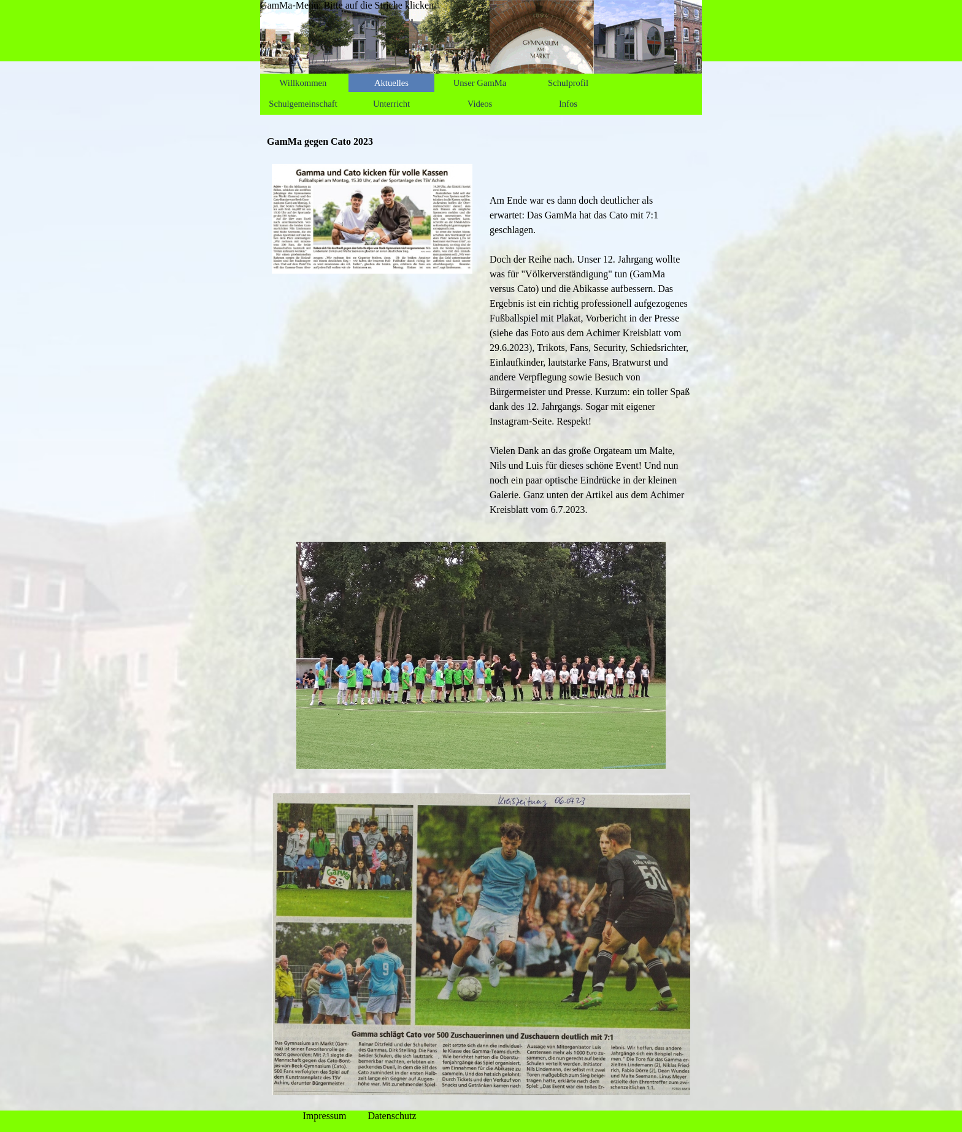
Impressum (324, 1116)
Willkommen (303, 83)
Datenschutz (391, 1116)
